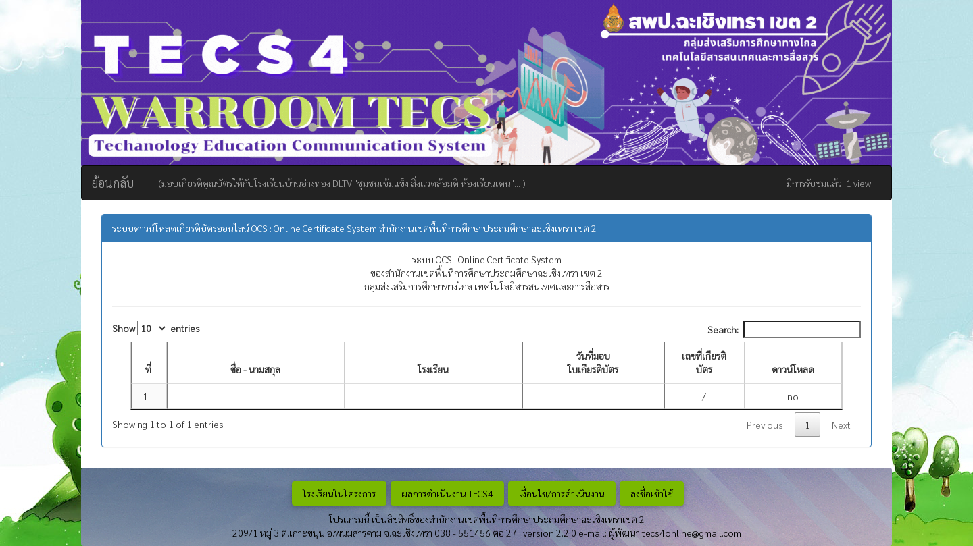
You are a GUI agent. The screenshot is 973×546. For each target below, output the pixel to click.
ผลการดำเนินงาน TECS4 (447, 493)
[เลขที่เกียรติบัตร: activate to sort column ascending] (704, 362)
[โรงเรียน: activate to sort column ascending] (433, 362)
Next (841, 424)
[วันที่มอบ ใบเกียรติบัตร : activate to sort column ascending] (593, 362)
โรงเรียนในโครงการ (339, 493)
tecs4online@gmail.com (691, 532)
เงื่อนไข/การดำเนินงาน (562, 493)
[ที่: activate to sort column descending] (149, 362)
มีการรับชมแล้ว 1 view (829, 183)
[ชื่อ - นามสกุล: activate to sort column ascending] (256, 362)
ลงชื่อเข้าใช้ (651, 493)
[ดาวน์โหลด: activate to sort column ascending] (794, 362)
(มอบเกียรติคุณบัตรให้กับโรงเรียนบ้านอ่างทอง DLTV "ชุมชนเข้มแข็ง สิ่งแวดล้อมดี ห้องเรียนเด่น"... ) (340, 183)
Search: (784, 329)
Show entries (156, 328)
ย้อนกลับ (113, 182)
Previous (765, 424)
